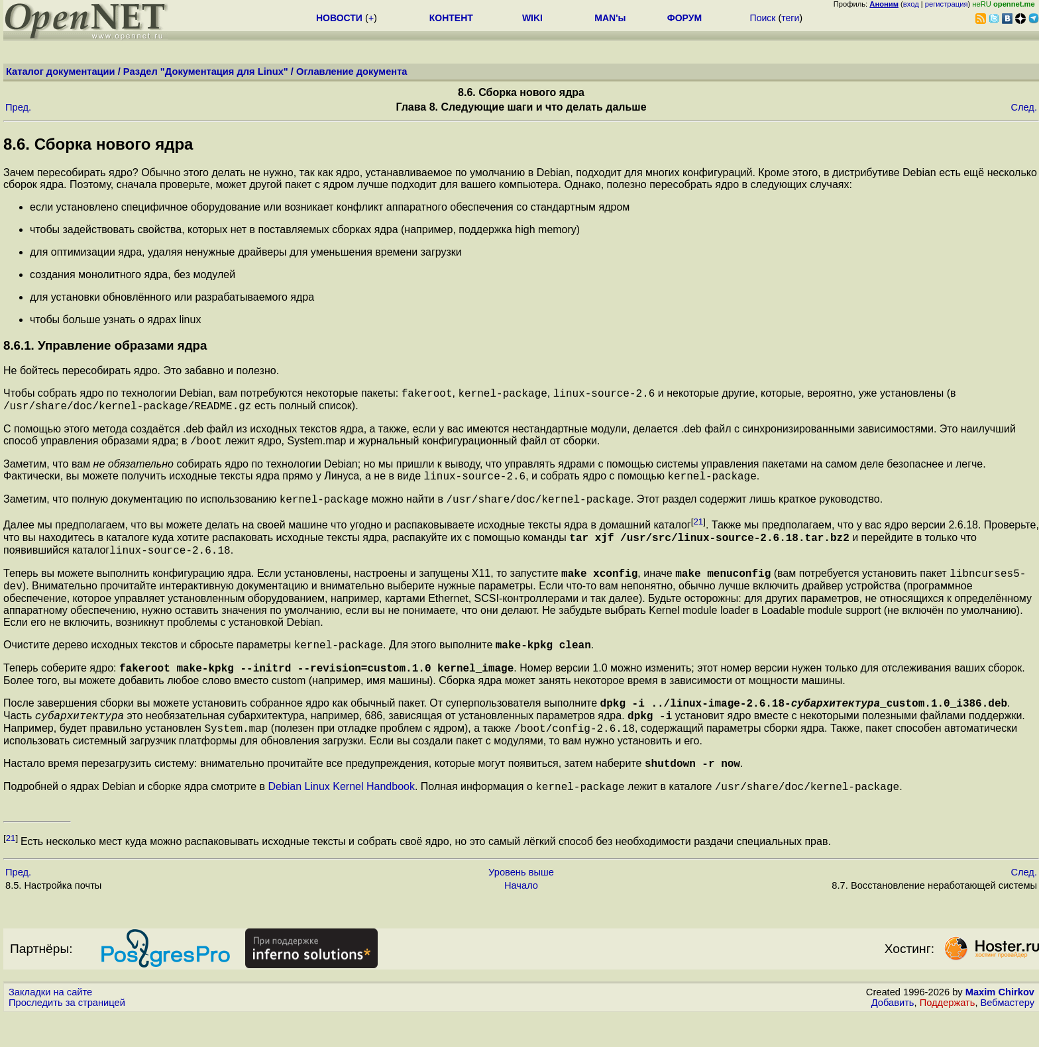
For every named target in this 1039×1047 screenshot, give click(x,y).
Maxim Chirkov (999, 1024)
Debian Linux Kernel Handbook (341, 818)
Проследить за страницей (67, 1034)
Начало (521, 917)
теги (790, 18)
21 (698, 531)
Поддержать (947, 1034)
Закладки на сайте (50, 1024)
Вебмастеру (1007, 1034)
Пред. (18, 107)
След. (1024, 107)
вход (911, 4)
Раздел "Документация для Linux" (205, 71)
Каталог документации (60, 71)
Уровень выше (521, 904)
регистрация (946, 4)
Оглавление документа (352, 71)
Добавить (892, 1034)
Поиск (763, 18)
